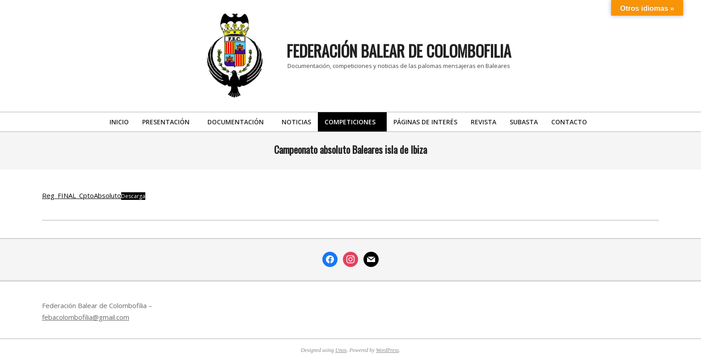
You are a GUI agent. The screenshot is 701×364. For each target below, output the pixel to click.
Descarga (133, 196)
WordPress (387, 350)
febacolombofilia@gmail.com (85, 317)
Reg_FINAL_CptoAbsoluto (81, 195)
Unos (340, 350)
